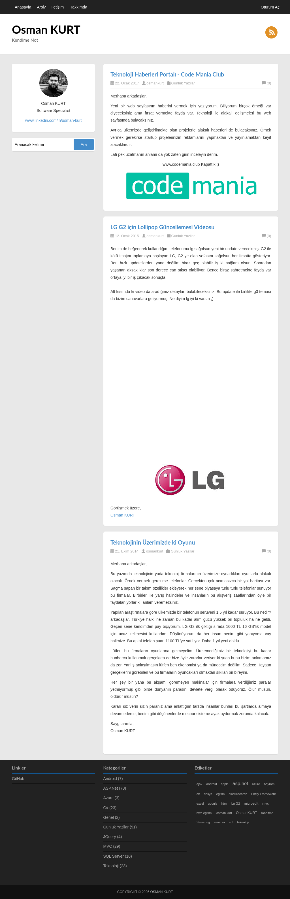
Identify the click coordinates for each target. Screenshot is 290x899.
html (224, 803)
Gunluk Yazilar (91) (120, 827)
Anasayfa (23, 7)
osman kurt (224, 813)
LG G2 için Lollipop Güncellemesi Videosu (162, 227)
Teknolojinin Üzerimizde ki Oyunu (152, 542)
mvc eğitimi (204, 813)
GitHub (18, 778)
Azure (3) (111, 798)
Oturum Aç (270, 7)
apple (225, 784)
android (211, 784)
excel (200, 803)
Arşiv (41, 7)
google (213, 803)
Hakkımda (78, 7)
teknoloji (243, 822)
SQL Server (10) (117, 856)
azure (256, 784)
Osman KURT (46, 29)
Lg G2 (235, 803)
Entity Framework (263, 794)
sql (231, 822)
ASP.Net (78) (114, 788)
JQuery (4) (112, 836)
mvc (265, 804)
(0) (266, 83)
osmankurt (155, 83)
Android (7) (113, 778)
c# (198, 794)
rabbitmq (267, 813)
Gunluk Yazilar (183, 83)
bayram (269, 784)
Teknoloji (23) (115, 866)
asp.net (240, 783)
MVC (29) (111, 846)
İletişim (58, 7)
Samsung (203, 822)
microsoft (251, 804)
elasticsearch (238, 794)
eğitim (220, 794)
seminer (219, 822)
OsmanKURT (246, 813)
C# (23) (109, 808)
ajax (199, 784)
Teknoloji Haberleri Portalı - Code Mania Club (167, 74)
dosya (208, 794)
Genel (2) (111, 817)
